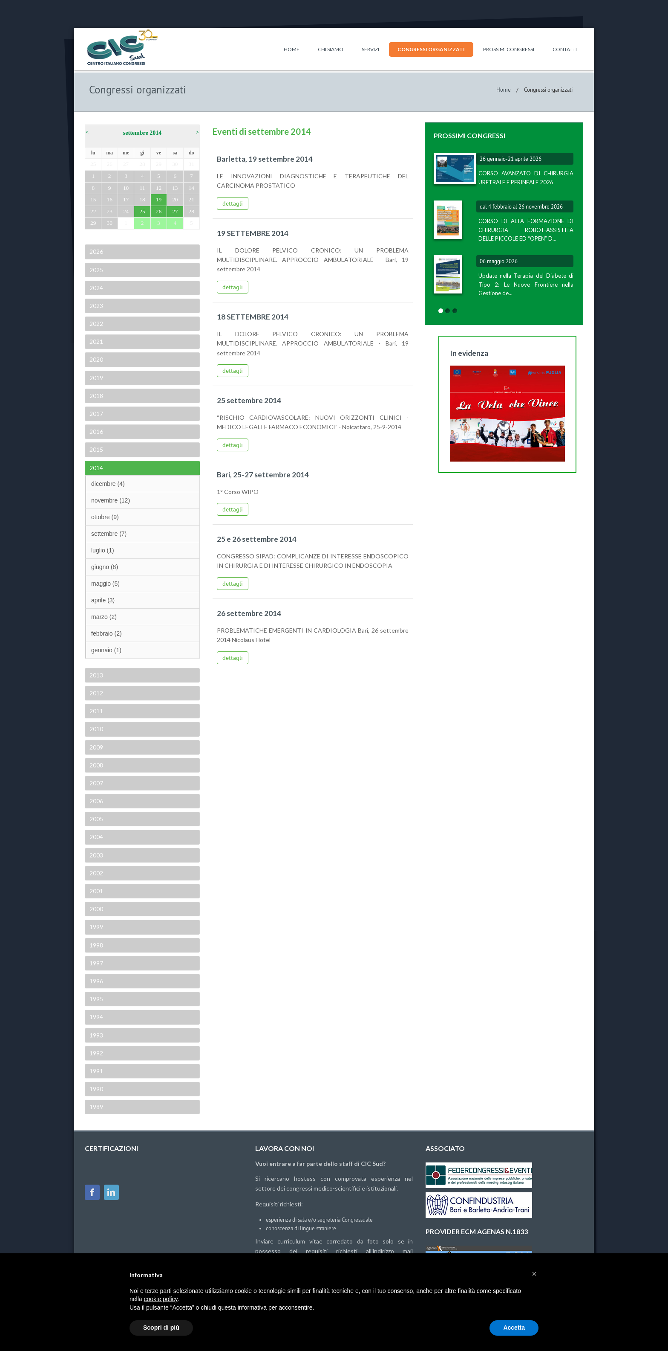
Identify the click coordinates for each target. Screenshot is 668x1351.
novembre (110, 500)
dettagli (232, 203)
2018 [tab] (95, 395)
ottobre (105, 517)
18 (142, 199)
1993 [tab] (95, 1035)
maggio (105, 583)
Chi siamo (330, 49)
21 (191, 199)
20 (175, 199)
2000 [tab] (95, 908)
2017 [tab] (95, 413)
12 (158, 188)
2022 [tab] (95, 323)
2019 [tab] (95, 377)
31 (191, 164)
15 (93, 199)
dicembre (108, 483)
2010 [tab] (95, 728)
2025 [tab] (95, 269)
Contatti (565, 49)
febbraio (106, 633)
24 (126, 211)
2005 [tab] (95, 818)
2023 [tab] (95, 305)
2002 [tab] (95, 873)
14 (191, 188)
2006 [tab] (95, 801)
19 (158, 199)
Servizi (370, 49)
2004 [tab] (95, 836)
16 (109, 199)
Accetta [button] (514, 1327)
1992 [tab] (95, 1053)
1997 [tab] (95, 963)
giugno (104, 567)
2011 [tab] (95, 711)
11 (142, 188)
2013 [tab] (95, 675)
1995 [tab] (95, 998)
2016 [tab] (95, 431)
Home (291, 49)
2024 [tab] (95, 287)
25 (93, 164)
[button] (534, 1274)
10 (126, 188)
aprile (103, 600)
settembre (109, 533)
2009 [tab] (95, 747)
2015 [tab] (95, 449)
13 (175, 188)
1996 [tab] (95, 981)
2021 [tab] (95, 341)
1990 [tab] (95, 1088)
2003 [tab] (95, 855)
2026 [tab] (95, 251)
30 (175, 164)
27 (126, 164)
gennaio (106, 650)
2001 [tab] (95, 891)
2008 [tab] (95, 765)
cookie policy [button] (160, 1299)
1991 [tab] (95, 1071)
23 (109, 211)
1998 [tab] (95, 945)
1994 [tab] (95, 1016)
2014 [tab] (95, 467)
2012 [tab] (95, 693)
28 (142, 164)
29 (158, 164)
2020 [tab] (95, 359)
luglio (102, 550)
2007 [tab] (95, 783)
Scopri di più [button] (161, 1327)
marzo (104, 616)
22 (93, 211)
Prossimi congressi (508, 49)
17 (126, 199)
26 (109, 164)
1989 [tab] (95, 1106)
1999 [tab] (95, 926)
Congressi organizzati (431, 49)
